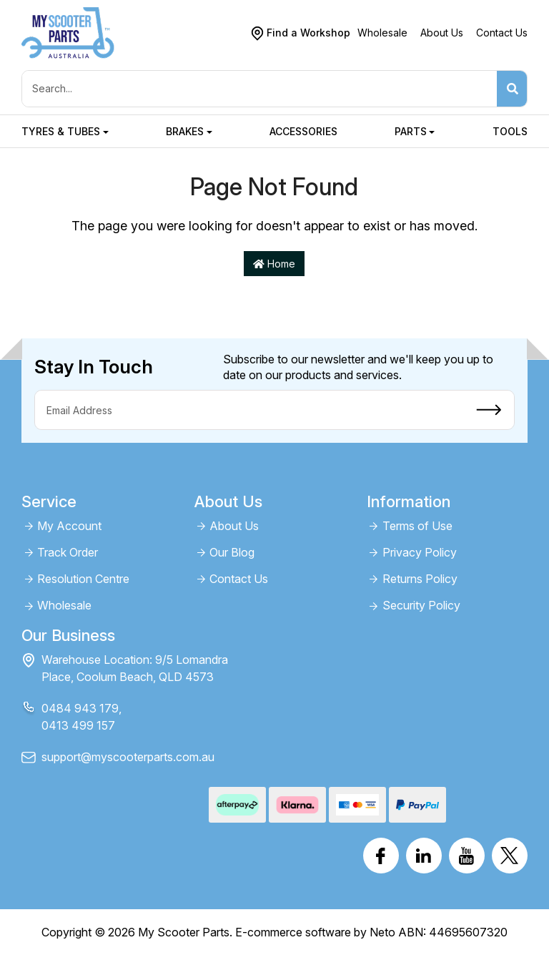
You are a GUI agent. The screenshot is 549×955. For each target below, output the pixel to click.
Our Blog (231, 552)
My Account (69, 526)
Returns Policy (420, 579)
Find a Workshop (308, 32)
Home (274, 264)
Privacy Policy (419, 552)
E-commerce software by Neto (315, 932)
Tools (510, 131)
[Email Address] (249, 410)
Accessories (303, 131)
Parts (411, 131)
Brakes (185, 131)
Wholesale (382, 32)
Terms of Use (417, 526)
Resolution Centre (83, 579)
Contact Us (502, 32)
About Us (441, 32)
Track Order (67, 552)
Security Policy (421, 605)
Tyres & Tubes (60, 131)
